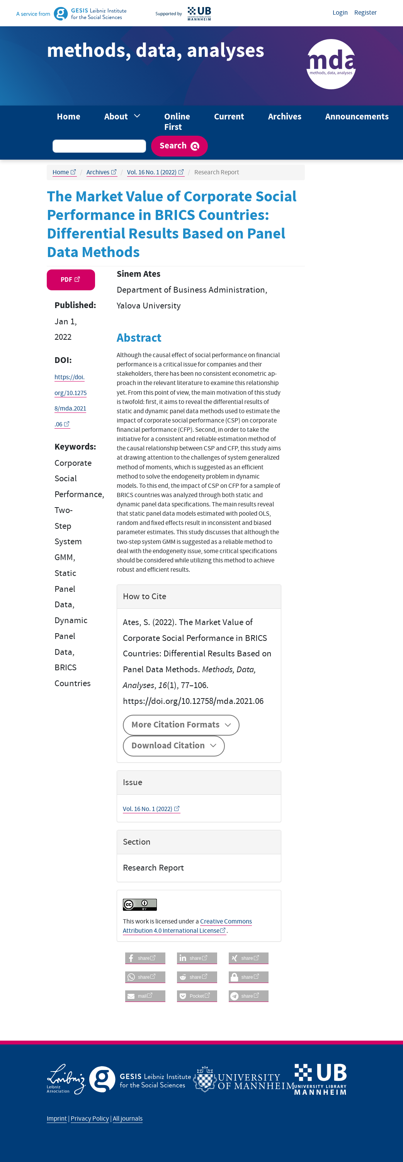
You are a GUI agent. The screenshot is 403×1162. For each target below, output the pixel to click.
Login (340, 13)
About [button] (117, 117)
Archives (284, 117)
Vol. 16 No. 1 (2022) (152, 172)
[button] (145, 958)
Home (68, 117)
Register (365, 13)
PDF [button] (67, 280)
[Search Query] (99, 146)
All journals (128, 1118)
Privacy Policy (90, 1118)
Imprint (57, 1118)
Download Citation (168, 746)
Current (229, 117)
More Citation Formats (175, 725)
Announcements (357, 117)
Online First (177, 122)
